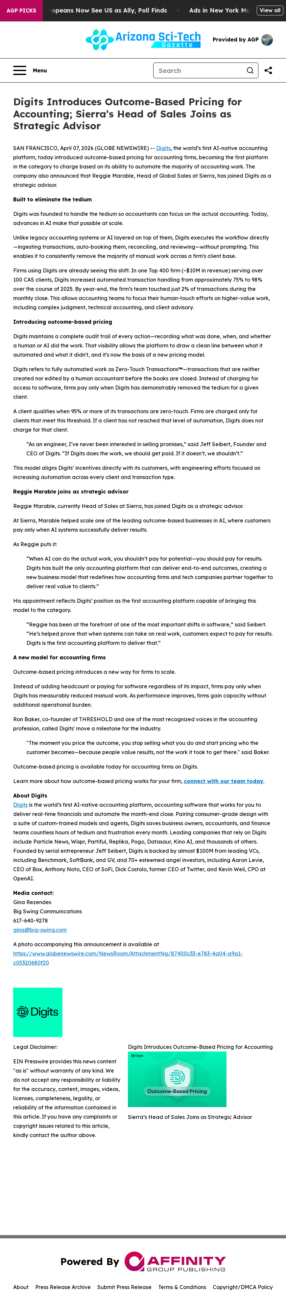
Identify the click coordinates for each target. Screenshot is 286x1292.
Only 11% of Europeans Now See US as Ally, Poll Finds (91, 10)
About (21, 1287)
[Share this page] (268, 70)
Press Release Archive (63, 1287)
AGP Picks (21, 10)
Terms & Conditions (182, 1287)
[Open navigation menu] (30, 70)
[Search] (198, 70)
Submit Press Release (124, 1287)
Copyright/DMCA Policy (243, 1287)
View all (270, 10)
